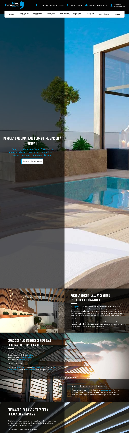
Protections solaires (51, 14)
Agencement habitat (78, 14)
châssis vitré (21, 367)
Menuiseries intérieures (37, 14)
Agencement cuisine (64, 14)
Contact (118, 14)
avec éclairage (30, 369)
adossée (22, 359)
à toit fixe (30, 355)
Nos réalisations (104, 14)
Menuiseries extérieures (24, 14)
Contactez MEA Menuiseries (32, 161)
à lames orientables (39, 353)
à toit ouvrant (27, 357)
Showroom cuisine (91, 14)
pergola (75, 307)
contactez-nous (106, 390)
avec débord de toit (39, 367)
